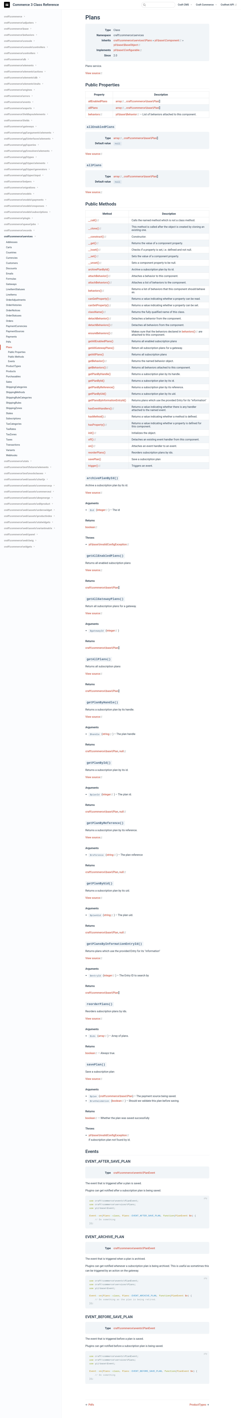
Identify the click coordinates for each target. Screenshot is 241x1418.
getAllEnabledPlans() (100, 341)
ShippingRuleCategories (19, 397)
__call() (93, 220)
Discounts (11, 268)
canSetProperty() (99, 305)
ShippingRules (13, 402)
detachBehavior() (99, 318)
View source (93, 73)
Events (11, 361)
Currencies (12, 258)
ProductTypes (13, 366)
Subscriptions (13, 418)
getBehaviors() (98, 367)
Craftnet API (229, 5)
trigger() (94, 465)
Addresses (11, 242)
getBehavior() (97, 361)
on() (92, 446)
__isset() (94, 249)
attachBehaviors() (100, 282)
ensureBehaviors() (100, 333)
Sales (9, 382)
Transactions (13, 444)
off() (92, 439)
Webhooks (11, 455)
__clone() (94, 228)
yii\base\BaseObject (126, 45)
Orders (9, 321)
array (120, 101)
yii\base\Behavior (128, 114)
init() (92, 433)
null (122, 751)
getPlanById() (96, 380)
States (9, 413)
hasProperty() (97, 424)
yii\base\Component (168, 40)
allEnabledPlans (97, 101)
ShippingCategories (16, 387)
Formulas (11, 278)
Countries (11, 252)
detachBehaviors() (100, 325)
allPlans (93, 107)
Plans (9, 347)
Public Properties (16, 352)
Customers (12, 263)
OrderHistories (14, 305)
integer (102, 510)
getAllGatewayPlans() (101, 348)
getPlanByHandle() (99, 374)
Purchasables (13, 376)
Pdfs (8, 342)
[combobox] (158, 5)
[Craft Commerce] (206, 5)
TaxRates (11, 429)
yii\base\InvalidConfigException (109, 544)
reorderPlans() (96, 452)
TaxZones (11, 434)
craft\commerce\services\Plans (132, 40)
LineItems (11, 294)
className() (97, 312)
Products (11, 371)
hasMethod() (97, 416)
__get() (93, 243)
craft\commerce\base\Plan (142, 101)
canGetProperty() (99, 298)
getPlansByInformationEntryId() (107, 400)
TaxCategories (13, 424)
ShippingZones (14, 408)
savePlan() (94, 459)
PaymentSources (15, 331)
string (107, 734)
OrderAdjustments (16, 300)
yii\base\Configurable (127, 50)
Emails (9, 273)
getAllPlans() (96, 354)
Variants (10, 450)
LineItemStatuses (15, 289)
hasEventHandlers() (101, 408)
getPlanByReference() (101, 387)
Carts (9, 247)
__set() (93, 256)
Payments (11, 336)
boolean (91, 527)
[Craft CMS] (185, 5)
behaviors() (96, 290)
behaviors (95, 114)
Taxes (9, 439)
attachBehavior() (99, 276)
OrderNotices (13, 310)
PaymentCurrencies (16, 326)
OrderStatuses (13, 315)
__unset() (95, 262)
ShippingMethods (15, 392)
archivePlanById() (98, 269)
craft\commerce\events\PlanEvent (134, 1172)
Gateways (11, 284)
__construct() (97, 236)
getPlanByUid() (97, 393)
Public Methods (16, 356)
